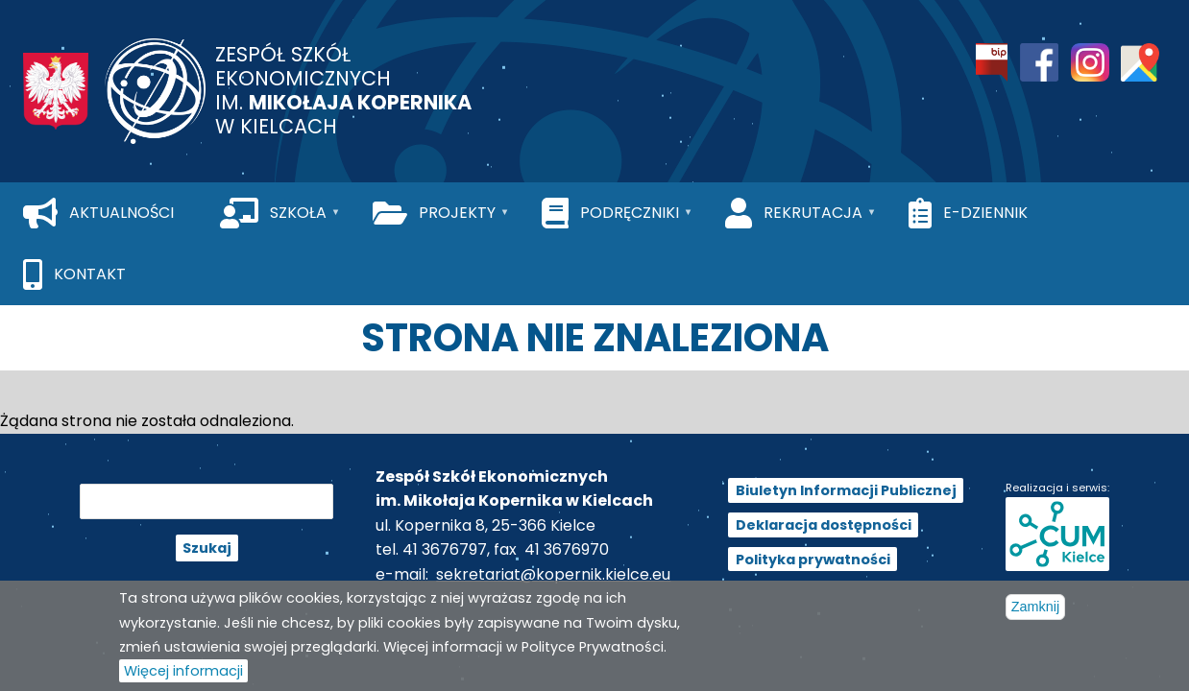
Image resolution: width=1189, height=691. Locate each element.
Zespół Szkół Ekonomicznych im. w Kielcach (343, 90)
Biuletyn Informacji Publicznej (846, 490)
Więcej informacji (183, 677)
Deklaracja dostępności (823, 525)
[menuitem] (98, 213)
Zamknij (1035, 614)
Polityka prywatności (813, 558)
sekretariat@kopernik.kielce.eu (553, 574)
